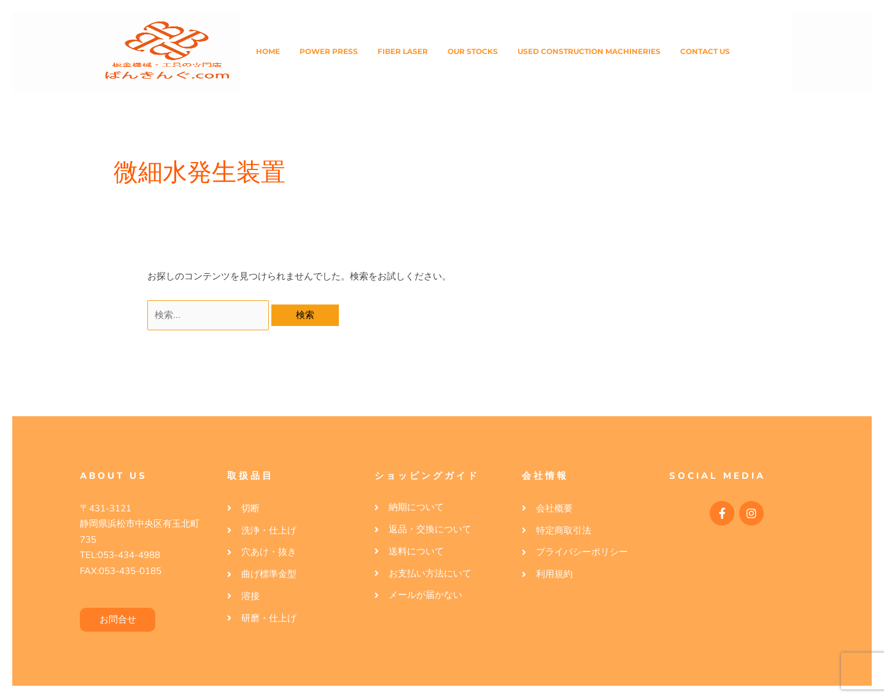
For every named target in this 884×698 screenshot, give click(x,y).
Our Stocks (473, 51)
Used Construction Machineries (589, 51)
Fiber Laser (403, 51)
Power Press (329, 51)
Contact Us (705, 51)
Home (268, 51)
